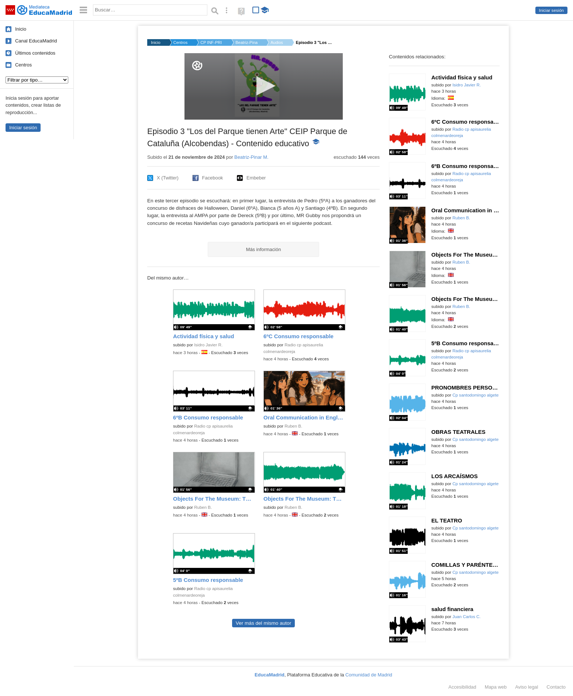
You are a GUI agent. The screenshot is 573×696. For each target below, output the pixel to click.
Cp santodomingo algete (475, 395)
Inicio (20, 29)
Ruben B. (293, 426)
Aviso (526, 687)
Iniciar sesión (551, 10)
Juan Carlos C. (466, 616)
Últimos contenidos (35, 53)
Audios (276, 42)
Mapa (496, 687)
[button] (263, 86)
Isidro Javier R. (208, 345)
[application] (263, 86)
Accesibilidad (462, 687)
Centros (23, 65)
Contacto (556, 687)
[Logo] (197, 66)
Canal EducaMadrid (36, 41)
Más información (263, 249)
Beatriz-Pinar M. (246, 42)
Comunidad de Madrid (368, 675)
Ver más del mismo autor (263, 623)
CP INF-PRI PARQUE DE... (211, 42)
